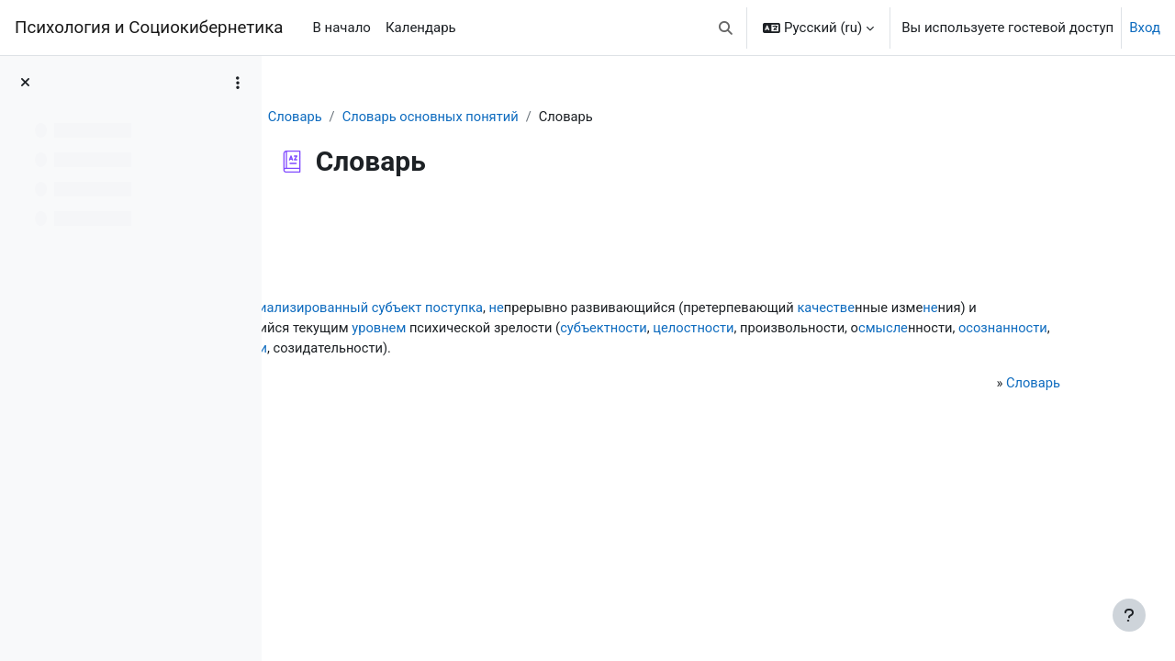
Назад (329, 224)
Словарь (364, 116)
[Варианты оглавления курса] (237, 82)
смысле (554, 349)
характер (534, 328)
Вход (1144, 27)
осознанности (676, 349)
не (663, 307)
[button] (727, 27)
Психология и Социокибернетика (149, 27)
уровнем (729, 328)
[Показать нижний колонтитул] (1129, 615)
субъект (561, 307)
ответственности (783, 349)
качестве (348, 328)
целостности (360, 349)
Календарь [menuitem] (421, 27)
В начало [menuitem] (341, 27)
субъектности (959, 328)
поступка (619, 307)
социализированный (464, 307)
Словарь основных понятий (502, 116)
